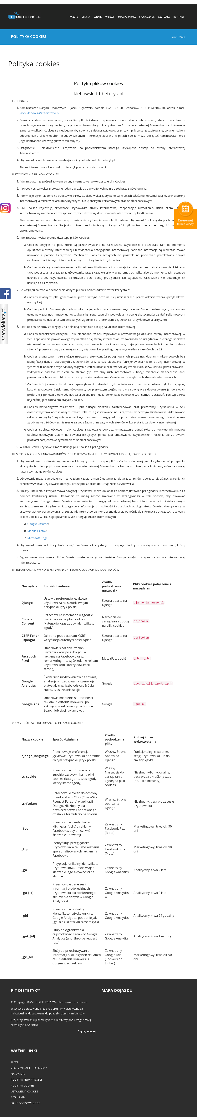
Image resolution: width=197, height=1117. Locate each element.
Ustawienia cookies (24, 1091)
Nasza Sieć (18, 1074)
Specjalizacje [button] (146, 16)
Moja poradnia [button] (127, 16)
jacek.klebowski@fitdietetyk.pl (39, 113)
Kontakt (179, 16)
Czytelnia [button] (164, 16)
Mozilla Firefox (36, 531)
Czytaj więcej (87, 1031)
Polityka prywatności (26, 1079)
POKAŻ (5, 294)
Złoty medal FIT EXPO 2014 (29, 1068)
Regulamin (18, 1097)
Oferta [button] (86, 16)
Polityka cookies (23, 1085)
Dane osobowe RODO (26, 1103)
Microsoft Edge (37, 538)
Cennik (98, 16)
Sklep (109, 16)
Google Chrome (37, 524)
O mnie (15, 1062)
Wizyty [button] (74, 16)
